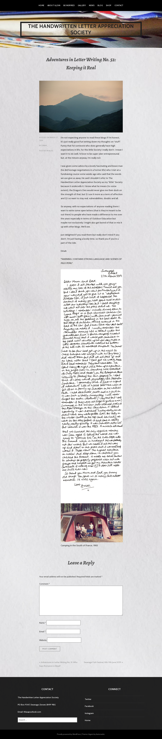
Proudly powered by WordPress (69, 734)
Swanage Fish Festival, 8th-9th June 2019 (102, 662)
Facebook (89, 706)
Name (42, 623)
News (91, 5)
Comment (44, 584)
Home (41, 5)
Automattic (100, 734)
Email (42, 631)
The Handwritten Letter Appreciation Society (81, 29)
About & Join (53, 5)
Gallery (82, 5)
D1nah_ (45, 145)
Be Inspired (69, 5)
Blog (100, 5)
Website (43, 640)
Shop (108, 5)
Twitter (88, 699)
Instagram (89, 713)
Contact (119, 5)
